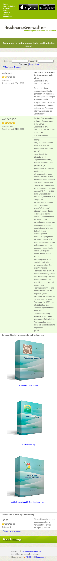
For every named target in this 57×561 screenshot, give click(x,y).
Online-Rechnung (7, 15)
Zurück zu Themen (12, 67)
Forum (5, 10)
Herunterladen (9, 6)
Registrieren (34, 64)
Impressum (41, 557)
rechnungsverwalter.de (31, 551)
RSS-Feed (30, 557)
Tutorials (6, 8)
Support (6, 12)
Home (5, 4)
